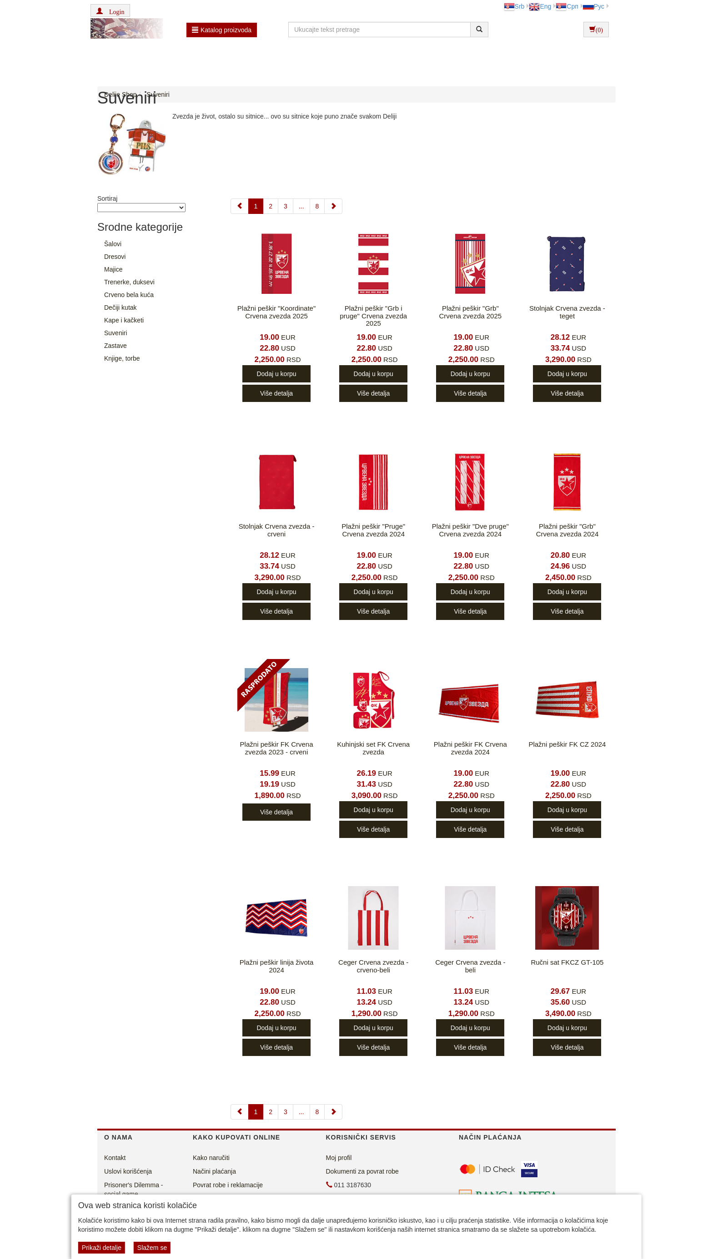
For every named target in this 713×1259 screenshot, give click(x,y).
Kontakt (115, 1157)
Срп (567, 6)
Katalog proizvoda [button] (221, 30)
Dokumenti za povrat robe (362, 1171)
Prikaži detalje (101, 1247)
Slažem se (152, 1247)
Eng (540, 6)
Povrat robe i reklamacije (228, 1185)
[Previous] (240, 206)
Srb (514, 6)
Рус (593, 6)
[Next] (333, 206)
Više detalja (276, 393)
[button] (110, 10)
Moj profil (339, 1157)
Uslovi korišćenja (128, 1171)
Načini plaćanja (214, 1171)
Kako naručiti (211, 1157)
